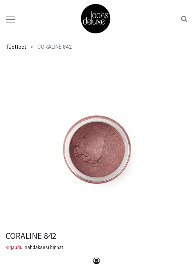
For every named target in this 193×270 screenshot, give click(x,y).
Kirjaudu (14, 247)
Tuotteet (16, 47)
